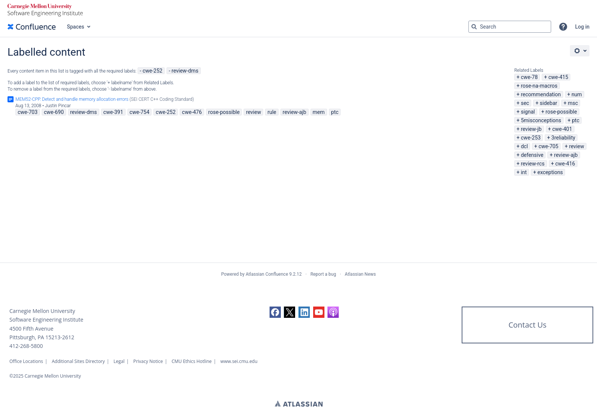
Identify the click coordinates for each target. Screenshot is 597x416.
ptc (575, 120)
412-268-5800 (26, 345)
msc (573, 103)
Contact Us (527, 325)
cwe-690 (54, 112)
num (576, 94)
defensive (532, 155)
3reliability (564, 138)
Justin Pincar (58, 105)
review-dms (184, 71)
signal (528, 112)
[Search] (474, 27)
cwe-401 (562, 129)
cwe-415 (558, 77)
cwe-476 (192, 112)
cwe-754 (140, 112)
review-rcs (532, 164)
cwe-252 (152, 71)
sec (525, 103)
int (524, 172)
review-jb (531, 129)
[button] (563, 27)
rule (271, 112)
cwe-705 (548, 146)
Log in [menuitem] (582, 27)
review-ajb (566, 155)
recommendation (541, 94)
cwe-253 (531, 138)
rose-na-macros (539, 86)
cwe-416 (565, 164)
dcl (524, 146)
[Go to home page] (31, 27)
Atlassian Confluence (266, 274)
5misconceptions (541, 120)
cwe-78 (529, 77)
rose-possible (561, 112)
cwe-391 (113, 112)
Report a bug (323, 274)
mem (319, 112)
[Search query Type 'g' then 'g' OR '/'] (509, 27)
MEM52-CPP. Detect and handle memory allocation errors (72, 99)
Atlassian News (360, 274)
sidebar (548, 103)
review (576, 146)
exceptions (550, 172)
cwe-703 (28, 112)
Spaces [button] (75, 27)
